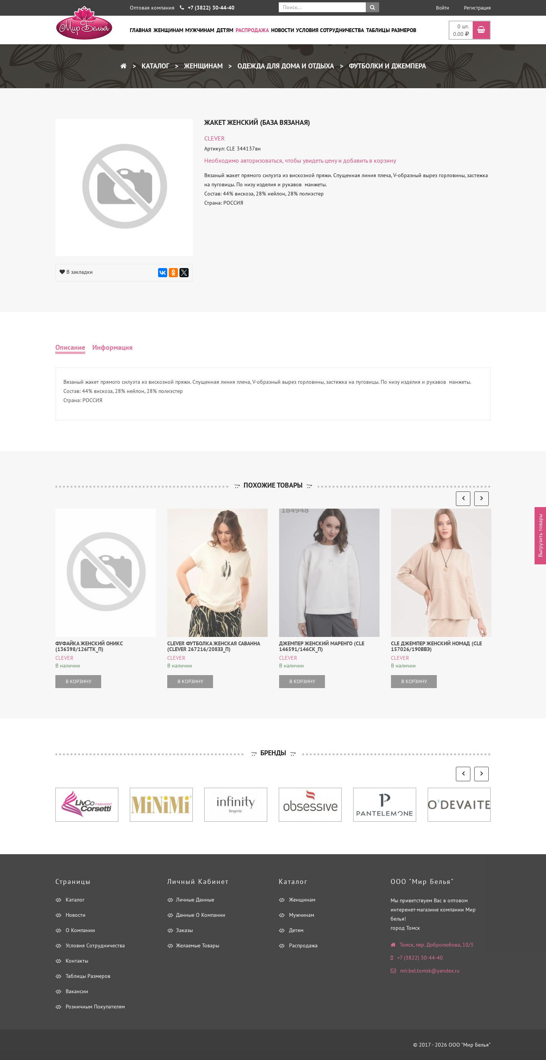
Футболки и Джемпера (386, 65)
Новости (282, 30)
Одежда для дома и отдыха (285, 65)
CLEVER (214, 138)
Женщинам (168, 30)
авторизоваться (261, 160)
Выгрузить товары (540, 535)
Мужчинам (199, 30)
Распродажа (252, 30)
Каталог (154, 65)
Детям (224, 30)
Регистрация (477, 8)
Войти (442, 8)
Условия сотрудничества (330, 30)
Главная (140, 30)
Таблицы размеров (391, 30)
